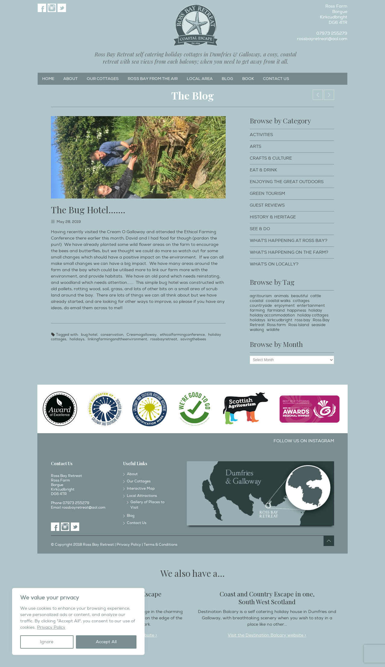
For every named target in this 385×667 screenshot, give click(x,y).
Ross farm (276, 324)
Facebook (42, 8)
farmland (276, 310)
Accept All (106, 641)
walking (257, 329)
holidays (77, 339)
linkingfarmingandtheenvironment (117, 339)
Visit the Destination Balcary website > (267, 635)
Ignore (46, 641)
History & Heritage (273, 217)
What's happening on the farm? (289, 252)
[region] (78, 621)
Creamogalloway (142, 334)
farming (257, 310)
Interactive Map (141, 488)
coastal (256, 300)
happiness (296, 310)
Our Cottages (103, 78)
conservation (112, 334)
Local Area (200, 78)
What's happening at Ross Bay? (288, 240)
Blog (227, 78)
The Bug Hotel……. (88, 210)
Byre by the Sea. (318, 95)
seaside (318, 324)
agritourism (261, 296)
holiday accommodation (272, 315)
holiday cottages (312, 315)
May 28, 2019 (69, 222)
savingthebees (193, 339)
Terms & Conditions (160, 544)
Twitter (62, 8)
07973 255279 (331, 33)
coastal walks (278, 300)
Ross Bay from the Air (153, 78)
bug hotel (89, 334)
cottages (301, 300)
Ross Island (298, 324)
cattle (315, 296)
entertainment (311, 305)
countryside (261, 305)
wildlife (273, 329)
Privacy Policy (51, 627)
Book (248, 78)
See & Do (260, 228)
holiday (315, 310)
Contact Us (276, 78)
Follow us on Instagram (304, 440)
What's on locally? (274, 264)
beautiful (299, 296)
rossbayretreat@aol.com (322, 38)
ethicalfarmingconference (182, 334)
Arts (255, 146)
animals (281, 296)
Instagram (52, 8)
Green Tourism (267, 193)
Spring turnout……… (329, 95)
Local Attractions (142, 496)
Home (48, 78)
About (70, 78)
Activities (261, 134)
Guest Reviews (267, 205)
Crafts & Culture (271, 158)
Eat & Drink (263, 170)
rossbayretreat (163, 339)
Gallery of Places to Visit (147, 505)
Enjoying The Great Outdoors (287, 181)
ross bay (302, 320)
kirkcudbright (280, 320)
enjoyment (284, 305)
